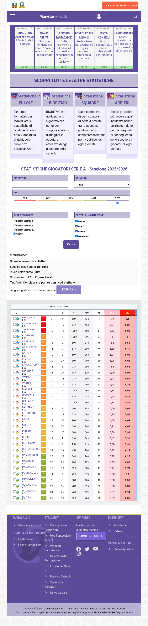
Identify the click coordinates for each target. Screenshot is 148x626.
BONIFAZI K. (28, 335)
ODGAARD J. (29, 484)
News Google (58, 592)
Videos (118, 531)
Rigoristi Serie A (60, 576)
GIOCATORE (19, 178)
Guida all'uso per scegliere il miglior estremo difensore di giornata (84, 50)
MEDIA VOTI (82, 236)
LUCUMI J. (28, 359)
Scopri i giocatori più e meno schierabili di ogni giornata (103, 48)
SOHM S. (27, 437)
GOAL (79, 226)
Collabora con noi (29, 525)
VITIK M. (26, 377)
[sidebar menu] (12, 16)
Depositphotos (123, 549)
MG (112, 312)
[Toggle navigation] (135, 16)
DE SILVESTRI (29, 347)
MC (127, 312)
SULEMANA (28, 442)
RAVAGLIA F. (29, 323)
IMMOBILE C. (29, 478)
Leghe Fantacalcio (29, 545)
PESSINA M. (28, 317)
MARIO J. (27, 389)
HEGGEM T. (28, 395)
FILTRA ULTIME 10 (23, 230)
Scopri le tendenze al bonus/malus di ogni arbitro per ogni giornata (44, 48)
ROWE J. (27, 496)
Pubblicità (120, 525)
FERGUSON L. (29, 413)
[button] (101, 14)
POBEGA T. (28, 431)
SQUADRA (81, 178)
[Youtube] (95, 548)
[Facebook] (79, 548)
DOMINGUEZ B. (30, 472)
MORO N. (27, 425)
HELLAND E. (29, 401)
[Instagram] (78, 553)
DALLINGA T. (29, 466)
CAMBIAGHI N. (30, 454)
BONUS (80, 231)
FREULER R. (28, 419)
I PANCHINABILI (123, 33)
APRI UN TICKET (91, 536)
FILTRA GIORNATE (23, 215)
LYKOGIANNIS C (31, 365)
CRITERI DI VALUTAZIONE (89, 215)
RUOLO (17, 192)
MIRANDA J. (29, 371)
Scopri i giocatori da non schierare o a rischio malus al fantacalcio (123, 43)
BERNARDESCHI (31, 448)
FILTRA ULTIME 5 (23, 225)
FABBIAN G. (28, 407)
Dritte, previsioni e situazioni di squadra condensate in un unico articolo (64, 51)
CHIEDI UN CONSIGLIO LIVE (121, 5)
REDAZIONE (118, 608)
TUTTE (18, 234)
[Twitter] (87, 548)
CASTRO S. (28, 460)
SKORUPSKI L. (30, 329)
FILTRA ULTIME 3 (23, 221)
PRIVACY (95, 608)
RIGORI (80, 221)
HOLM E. (27, 353)
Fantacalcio (25, 539)
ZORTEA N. (28, 383)
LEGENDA (69, 289)
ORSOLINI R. (29, 490)
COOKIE (106, 608)
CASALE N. (28, 341)
